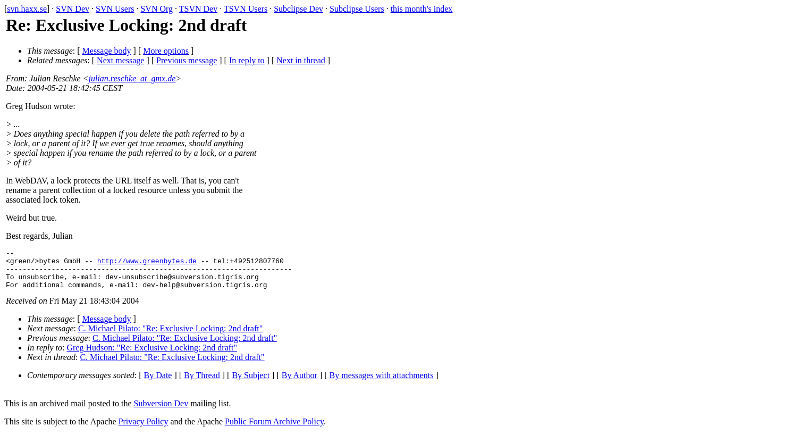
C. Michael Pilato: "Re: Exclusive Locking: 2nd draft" (170, 336)
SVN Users (115, 8)
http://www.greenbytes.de (147, 264)
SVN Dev (72, 8)
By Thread (202, 383)
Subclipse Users (357, 8)
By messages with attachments (382, 383)
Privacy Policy (143, 429)
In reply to (247, 60)
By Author (299, 383)
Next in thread (300, 60)
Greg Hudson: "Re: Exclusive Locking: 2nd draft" (152, 355)
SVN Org (156, 8)
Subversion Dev (161, 411)
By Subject (250, 383)
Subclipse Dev (298, 8)
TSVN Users (245, 8)
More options (166, 50)
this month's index (422, 8)
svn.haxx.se (27, 8)
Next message (120, 60)
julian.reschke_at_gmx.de (132, 78)
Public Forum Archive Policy (274, 429)
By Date (158, 383)
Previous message (186, 60)
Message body (106, 50)
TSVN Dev (198, 8)
